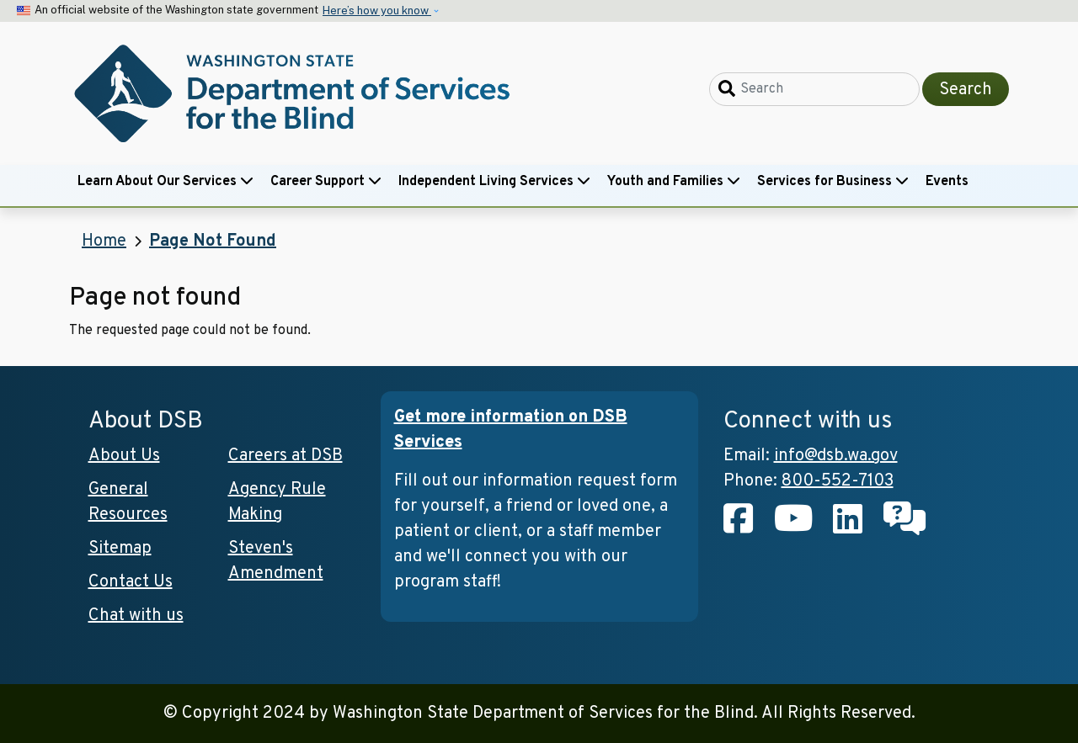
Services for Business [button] (833, 181)
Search (965, 90)
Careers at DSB (285, 456)
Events (947, 181)
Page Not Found (212, 241)
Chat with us (136, 616)
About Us (124, 456)
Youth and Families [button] (673, 181)
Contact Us (130, 582)
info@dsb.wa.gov (836, 456)
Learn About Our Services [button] (165, 181)
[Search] (814, 89)
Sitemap (120, 549)
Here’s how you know (377, 10)
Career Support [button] (326, 181)
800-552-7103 (838, 481)
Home (104, 241)
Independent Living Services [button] (494, 181)
